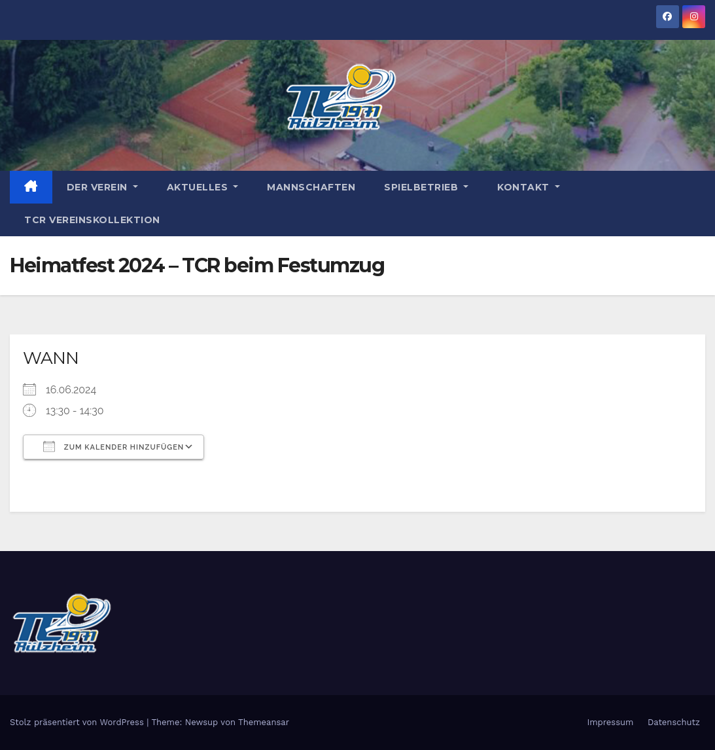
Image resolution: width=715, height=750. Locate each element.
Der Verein (102, 187)
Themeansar (263, 722)
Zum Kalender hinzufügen (113, 446)
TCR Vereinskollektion (92, 220)
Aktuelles (203, 187)
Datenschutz (674, 722)
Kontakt (528, 187)
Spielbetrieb (426, 187)
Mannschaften (311, 187)
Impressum (610, 722)
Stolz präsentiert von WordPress (78, 722)
